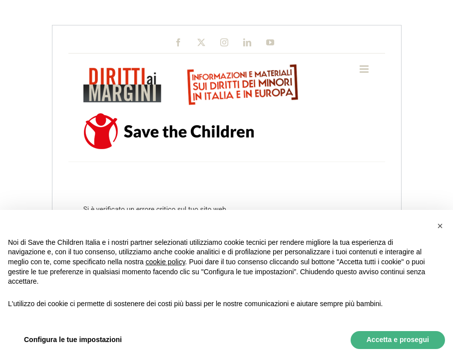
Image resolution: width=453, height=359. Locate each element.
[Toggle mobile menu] (365, 69)
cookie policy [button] (165, 262)
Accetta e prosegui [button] (398, 340)
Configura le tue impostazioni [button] (73, 340)
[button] (440, 226)
